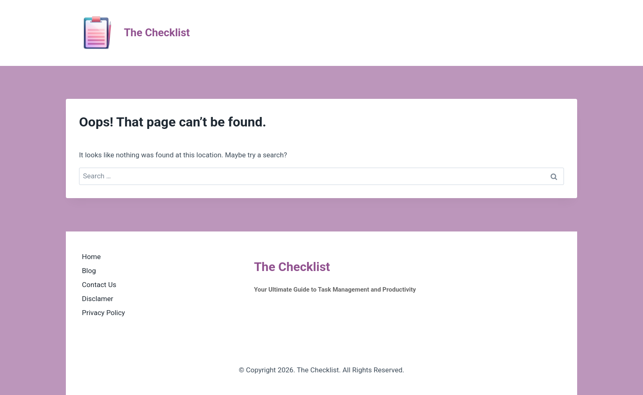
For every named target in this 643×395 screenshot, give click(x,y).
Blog (89, 270)
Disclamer (97, 298)
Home (91, 256)
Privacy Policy (103, 313)
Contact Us (99, 284)
